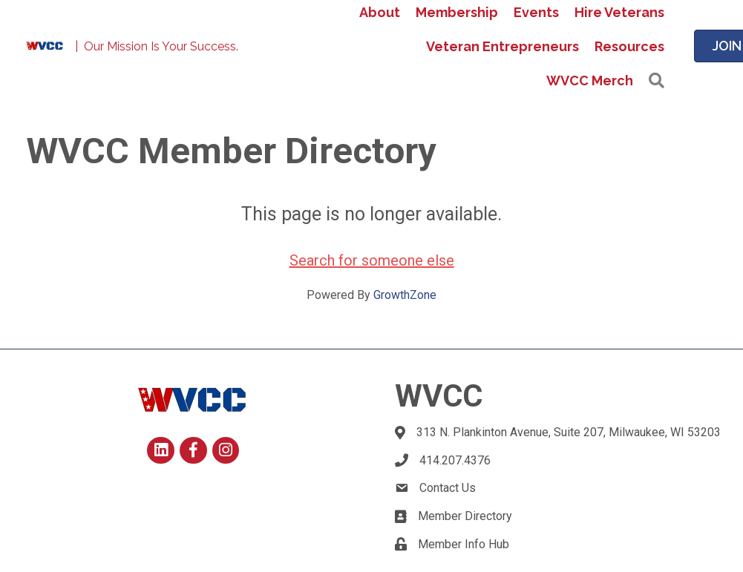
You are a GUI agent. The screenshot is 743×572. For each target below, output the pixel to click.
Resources (629, 46)
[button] (656, 81)
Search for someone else (371, 260)
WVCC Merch (589, 80)
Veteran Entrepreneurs (502, 46)
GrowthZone (404, 295)
